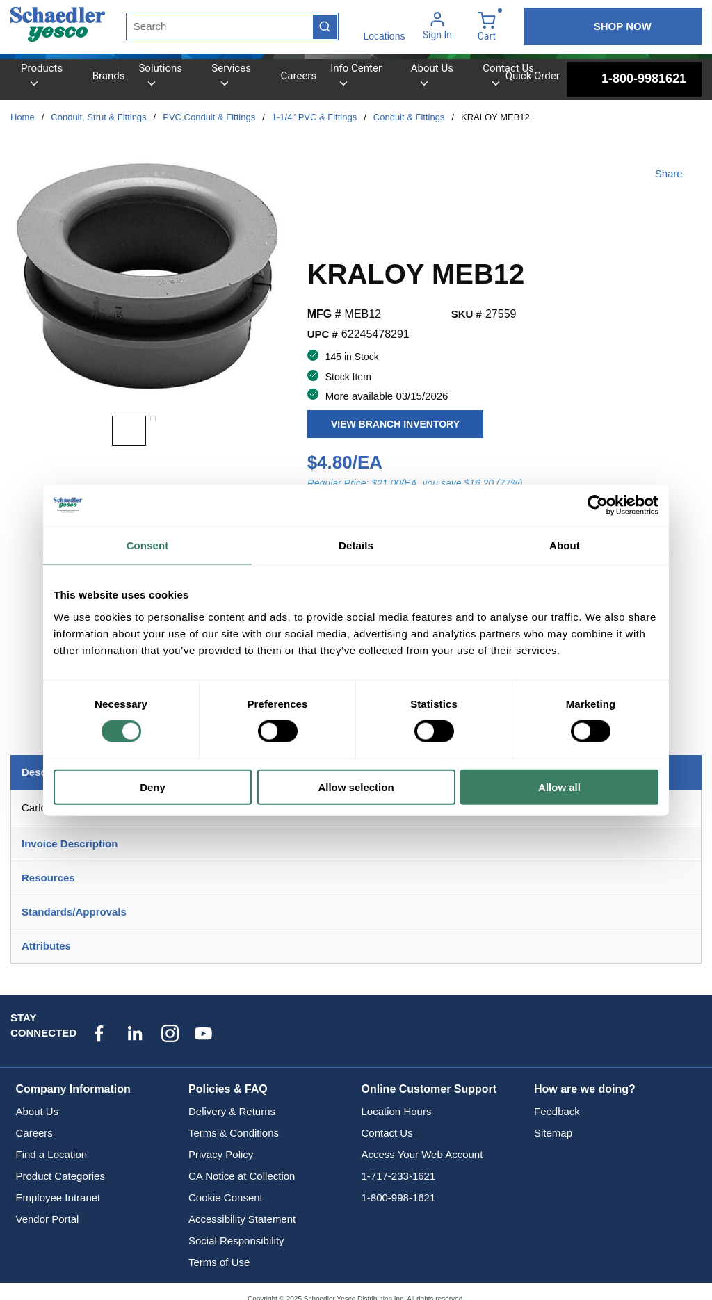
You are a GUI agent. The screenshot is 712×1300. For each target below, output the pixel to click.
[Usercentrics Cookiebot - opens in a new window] (597, 505)
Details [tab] (356, 545)
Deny (152, 787)
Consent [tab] (148, 545)
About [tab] (564, 545)
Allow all (559, 787)
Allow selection (356, 787)
